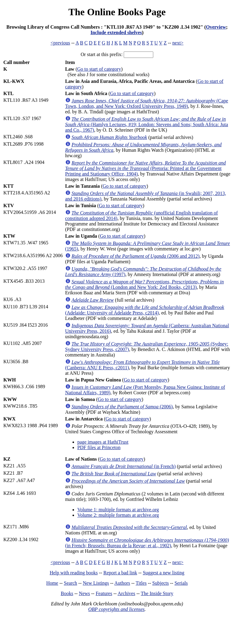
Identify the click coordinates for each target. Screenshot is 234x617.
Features (104, 593)
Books (67, 593)
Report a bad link (120, 572)
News (84, 593)
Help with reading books (74, 572)
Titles (141, 583)
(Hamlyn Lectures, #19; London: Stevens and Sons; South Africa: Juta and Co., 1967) (146, 124)
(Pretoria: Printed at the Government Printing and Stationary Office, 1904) (145, 168)
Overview (216, 27)
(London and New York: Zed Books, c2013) (144, 284)
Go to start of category (99, 69)
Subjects (160, 583)
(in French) (124, 466)
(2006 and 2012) (136, 256)
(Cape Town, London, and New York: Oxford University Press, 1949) (146, 103)
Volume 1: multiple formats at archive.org (118, 509)
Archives (126, 593)
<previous (60, 42)
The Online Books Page (116, 11)
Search (70, 583)
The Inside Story (157, 593)
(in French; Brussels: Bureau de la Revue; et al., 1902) (147, 542)
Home (52, 583)
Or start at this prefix (101, 54)
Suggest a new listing (163, 572)
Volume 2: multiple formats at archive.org (118, 515)
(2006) (122, 406)
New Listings (96, 583)
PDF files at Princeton (99, 447)
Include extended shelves (116, 32)
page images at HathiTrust (103, 442)
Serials (181, 583)
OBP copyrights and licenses (116, 609)
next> (178, 42)
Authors (122, 583)
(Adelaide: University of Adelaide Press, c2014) (144, 310)
